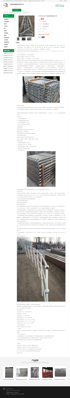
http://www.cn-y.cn (20, 352)
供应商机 (16, 10)
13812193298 (45, 34)
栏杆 (5, 28)
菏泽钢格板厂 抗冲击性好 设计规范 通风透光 (9, 68)
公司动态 (44, 10)
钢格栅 (5, 30)
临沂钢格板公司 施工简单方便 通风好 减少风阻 (9, 55)
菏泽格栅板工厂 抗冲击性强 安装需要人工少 (9, 57)
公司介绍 (35, 10)
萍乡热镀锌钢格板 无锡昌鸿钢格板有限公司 (49, 379)
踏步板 (5, 23)
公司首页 (7, 10)
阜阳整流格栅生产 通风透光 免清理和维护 (9, 72)
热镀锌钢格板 (6, 37)
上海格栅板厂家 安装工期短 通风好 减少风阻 (9, 70)
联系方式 (62, 10)
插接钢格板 (6, 44)
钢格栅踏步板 (6, 42)
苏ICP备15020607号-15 (16, 390)
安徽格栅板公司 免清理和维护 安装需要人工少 (9, 53)
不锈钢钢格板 (6, 21)
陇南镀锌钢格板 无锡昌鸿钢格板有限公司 (23, 379)
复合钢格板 (6, 39)
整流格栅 (5, 46)
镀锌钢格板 (6, 19)
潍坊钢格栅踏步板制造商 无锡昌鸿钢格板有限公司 (37, 379)
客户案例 (53, 10)
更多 (13, 50)
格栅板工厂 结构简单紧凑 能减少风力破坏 (9, 66)
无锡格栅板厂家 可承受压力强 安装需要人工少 (9, 64)
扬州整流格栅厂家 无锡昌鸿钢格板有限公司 (61, 379)
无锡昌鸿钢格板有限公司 (10, 392)
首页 (7, 12)
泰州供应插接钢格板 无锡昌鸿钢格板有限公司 (10, 379)
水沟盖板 (5, 26)
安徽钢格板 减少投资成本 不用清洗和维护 (9, 59)
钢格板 (14, 12)
